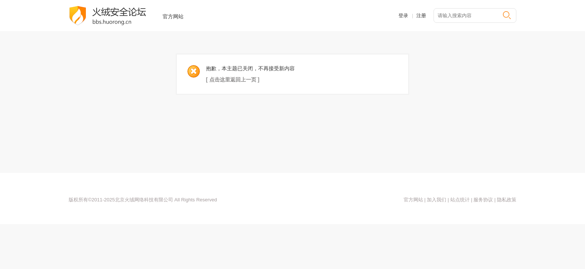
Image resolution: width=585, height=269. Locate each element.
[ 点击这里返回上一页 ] (232, 80)
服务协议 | (485, 199)
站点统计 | (461, 199)
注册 (421, 15)
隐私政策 (506, 199)
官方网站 (173, 16)
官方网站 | (415, 199)
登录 (403, 15)
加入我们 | (437, 199)
